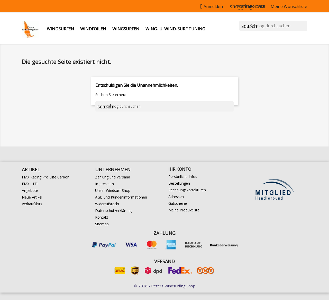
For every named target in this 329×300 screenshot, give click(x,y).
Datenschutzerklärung (113, 210)
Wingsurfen (125, 29)
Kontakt (101, 217)
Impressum (104, 183)
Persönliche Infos (182, 176)
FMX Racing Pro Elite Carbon (45, 177)
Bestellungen (179, 183)
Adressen (176, 196)
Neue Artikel (32, 197)
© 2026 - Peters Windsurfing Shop (164, 285)
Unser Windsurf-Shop (112, 190)
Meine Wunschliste (289, 6)
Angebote (30, 190)
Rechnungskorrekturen (187, 189)
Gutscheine (177, 203)
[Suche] (273, 26)
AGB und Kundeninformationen (121, 197)
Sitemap (102, 223)
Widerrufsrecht (107, 203)
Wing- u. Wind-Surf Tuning (175, 29)
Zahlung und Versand (112, 177)
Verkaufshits (32, 203)
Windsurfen (60, 29)
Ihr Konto (179, 169)
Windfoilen (93, 29)
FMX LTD (30, 183)
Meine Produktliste (183, 210)
